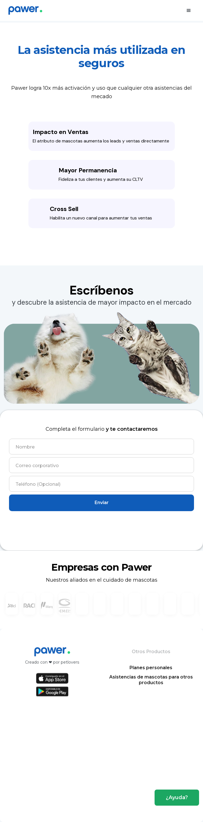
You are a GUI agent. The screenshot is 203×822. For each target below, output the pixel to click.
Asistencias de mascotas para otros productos (151, 684)
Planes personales (151, 672)
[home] (25, 10)
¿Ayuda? (177, 797)
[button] (189, 10)
